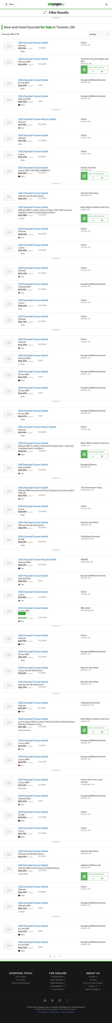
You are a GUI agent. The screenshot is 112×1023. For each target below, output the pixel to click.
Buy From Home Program (93, 983)
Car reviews (21, 980)
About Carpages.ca (93, 989)
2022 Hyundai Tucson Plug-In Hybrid (37, 119)
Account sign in (58, 989)
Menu (10, 4)
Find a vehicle (20, 977)
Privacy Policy (42, 1012)
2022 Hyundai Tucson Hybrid (33, 135)
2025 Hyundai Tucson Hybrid (33, 207)
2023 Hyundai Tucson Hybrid (33, 43)
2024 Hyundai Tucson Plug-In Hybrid (37, 427)
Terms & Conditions (67, 1012)
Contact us (93, 977)
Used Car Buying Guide (21, 983)
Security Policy (54, 1012)
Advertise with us (58, 977)
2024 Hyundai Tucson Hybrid (33, 193)
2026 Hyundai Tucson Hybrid (33, 80)
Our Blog (93, 980)
